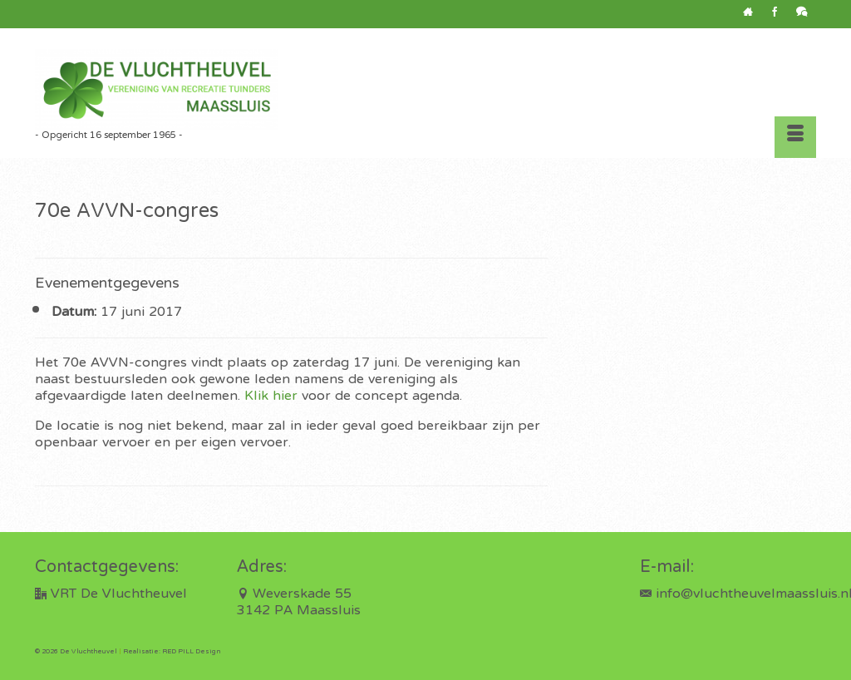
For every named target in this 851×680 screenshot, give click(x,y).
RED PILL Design (191, 652)
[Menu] (795, 137)
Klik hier (271, 396)
